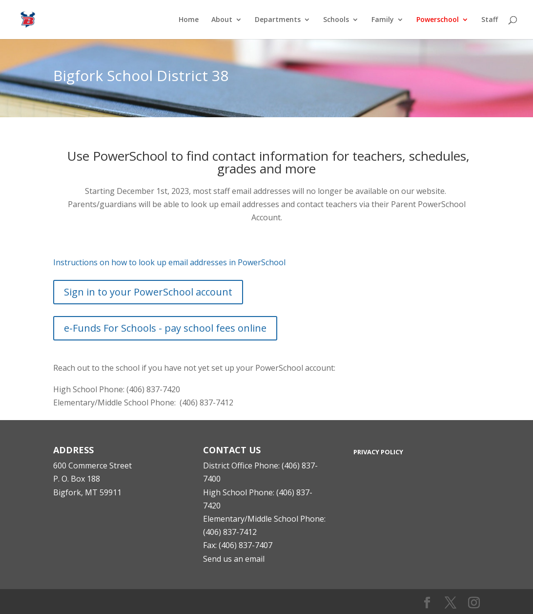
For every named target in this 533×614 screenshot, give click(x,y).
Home (189, 20)
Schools (336, 20)
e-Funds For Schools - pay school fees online (165, 328)
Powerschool (437, 20)
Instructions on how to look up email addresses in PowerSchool (169, 262)
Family (382, 20)
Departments (278, 20)
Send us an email (234, 558)
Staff (489, 20)
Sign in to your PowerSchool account (148, 291)
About (221, 20)
